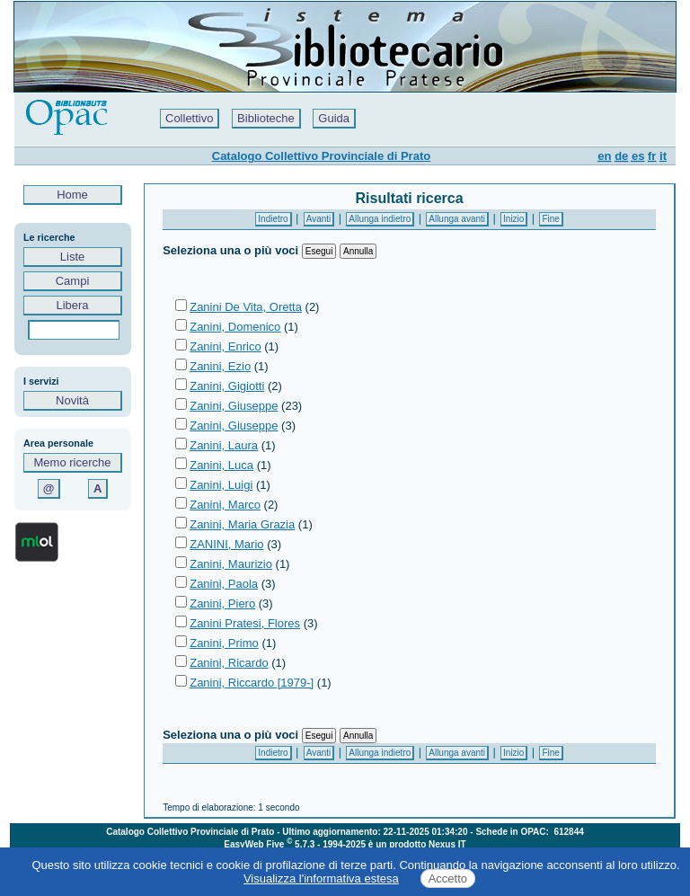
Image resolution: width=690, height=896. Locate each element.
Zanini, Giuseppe (234, 406)
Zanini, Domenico (235, 326)
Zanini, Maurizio (231, 564)
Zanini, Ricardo (229, 663)
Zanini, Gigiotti (227, 386)
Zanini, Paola (224, 583)
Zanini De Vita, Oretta (246, 307)
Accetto (448, 878)
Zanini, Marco (225, 504)
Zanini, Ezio (220, 366)
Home (73, 194)
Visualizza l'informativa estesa (321, 878)
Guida (333, 118)
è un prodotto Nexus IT (417, 844)
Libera (72, 305)
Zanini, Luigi (221, 485)
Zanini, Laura (224, 445)
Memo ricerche (72, 462)
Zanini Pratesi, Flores (245, 623)
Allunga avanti (457, 219)
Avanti (319, 219)
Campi (72, 281)
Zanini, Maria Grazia (242, 524)
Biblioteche (266, 118)
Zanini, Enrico (225, 346)
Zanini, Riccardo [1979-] (252, 682)
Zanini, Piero (222, 603)
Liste (72, 256)
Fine (550, 219)
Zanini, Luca (221, 465)
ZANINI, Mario (226, 544)
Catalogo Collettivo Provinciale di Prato (321, 156)
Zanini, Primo (224, 643)
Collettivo (189, 118)
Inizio (513, 219)
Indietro (273, 219)
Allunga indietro (380, 219)
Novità (72, 400)
